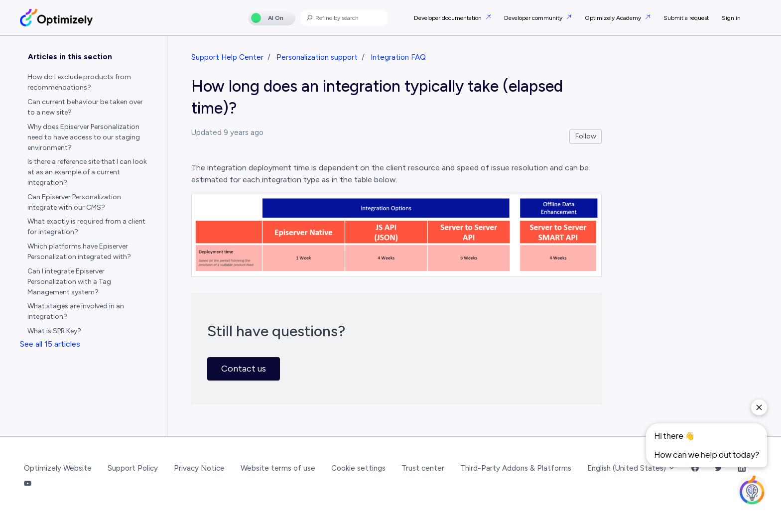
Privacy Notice (199, 468)
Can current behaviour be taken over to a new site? (85, 107)
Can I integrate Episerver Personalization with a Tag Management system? (69, 281)
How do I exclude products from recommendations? (79, 82)
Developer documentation (448, 17)
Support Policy (133, 468)
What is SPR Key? (54, 331)
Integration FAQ (398, 57)
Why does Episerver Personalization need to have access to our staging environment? (83, 137)
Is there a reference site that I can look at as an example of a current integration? (87, 172)
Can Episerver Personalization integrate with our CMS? (74, 202)
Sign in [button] (731, 17)
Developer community (534, 17)
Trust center (422, 468)
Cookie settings (358, 468)
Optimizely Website (58, 468)
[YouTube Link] (27, 484)
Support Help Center (227, 57)
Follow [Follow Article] (585, 136)
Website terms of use (278, 468)
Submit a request (686, 17)
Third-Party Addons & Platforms (515, 468)
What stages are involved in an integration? (75, 311)
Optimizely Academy (614, 17)
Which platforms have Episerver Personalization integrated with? (79, 251)
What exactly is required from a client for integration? (86, 226)
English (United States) (631, 468)
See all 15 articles (50, 344)
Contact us (243, 368)
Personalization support (317, 57)
